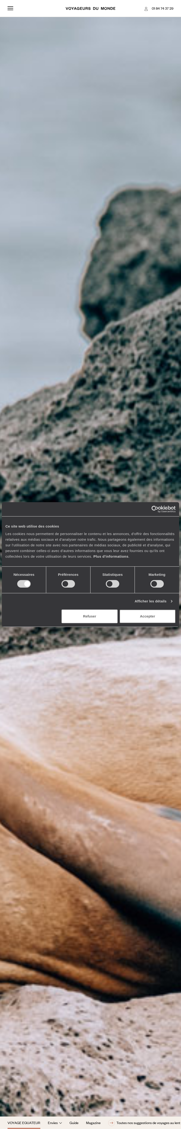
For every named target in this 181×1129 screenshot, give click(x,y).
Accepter (147, 616)
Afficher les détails (150, 601)
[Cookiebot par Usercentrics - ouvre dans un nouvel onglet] (155, 509)
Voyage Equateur (24, 1122)
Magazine (93, 1122)
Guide (74, 1122)
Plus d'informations (110, 556)
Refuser (89, 616)
